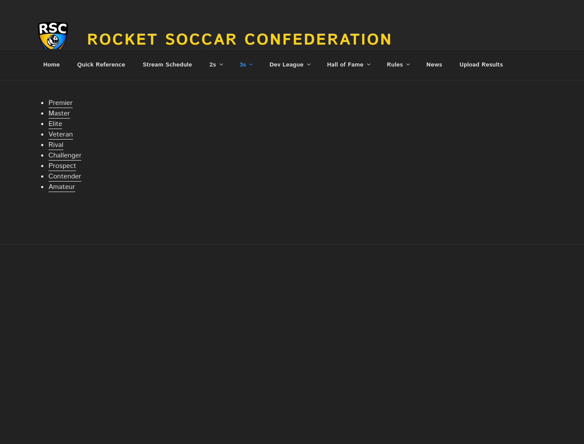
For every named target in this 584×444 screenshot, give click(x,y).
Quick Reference (101, 64)
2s (217, 64)
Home (51, 64)
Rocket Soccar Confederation (240, 40)
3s (246, 64)
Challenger (65, 155)
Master (59, 113)
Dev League (290, 64)
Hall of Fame (349, 64)
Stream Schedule (167, 64)
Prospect (62, 166)
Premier (61, 103)
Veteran (61, 134)
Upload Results (481, 64)
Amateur (62, 187)
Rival (56, 145)
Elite (56, 124)
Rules (399, 64)
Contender (65, 176)
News (434, 64)
